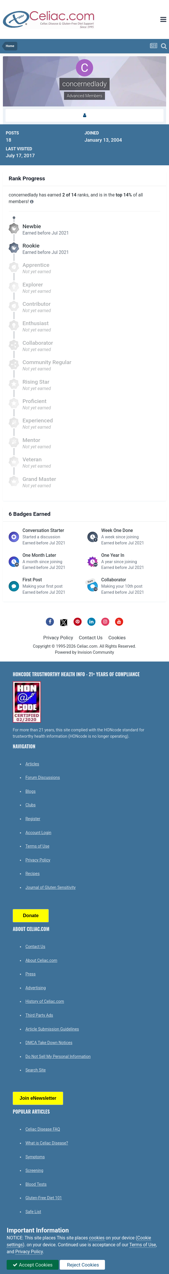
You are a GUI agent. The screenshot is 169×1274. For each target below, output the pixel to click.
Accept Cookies (32, 1265)
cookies (97, 1238)
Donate (31, 915)
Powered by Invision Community (84, 652)
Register (32, 818)
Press (30, 974)
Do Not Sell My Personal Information (58, 1056)
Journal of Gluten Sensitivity (50, 887)
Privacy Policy (58, 637)
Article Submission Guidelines (52, 1029)
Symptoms (35, 1157)
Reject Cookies (82, 1265)
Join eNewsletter (38, 1098)
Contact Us (90, 637)
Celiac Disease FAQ (42, 1129)
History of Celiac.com (44, 1001)
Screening (34, 1170)
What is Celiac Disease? (46, 1143)
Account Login (38, 832)
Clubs (30, 805)
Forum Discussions (42, 777)
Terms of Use (37, 846)
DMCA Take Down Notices (48, 1042)
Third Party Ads (39, 1015)
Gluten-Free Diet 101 (43, 1198)
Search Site (35, 1070)
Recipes (32, 873)
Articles (32, 764)
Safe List (33, 1211)
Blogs (30, 791)
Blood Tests (35, 1184)
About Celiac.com (41, 960)
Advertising (35, 988)
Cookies (117, 637)
